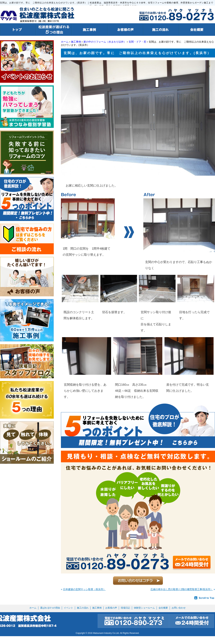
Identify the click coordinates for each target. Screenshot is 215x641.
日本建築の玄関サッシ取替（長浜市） (84, 589)
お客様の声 (111, 607)
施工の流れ (83, 607)
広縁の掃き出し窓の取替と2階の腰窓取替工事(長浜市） (181, 589)
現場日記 (125, 607)
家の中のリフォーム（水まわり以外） (104, 41)
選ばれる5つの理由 (50, 607)
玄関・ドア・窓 (137, 41)
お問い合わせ (179, 607)
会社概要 (163, 607)
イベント (68, 607)
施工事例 (76, 41)
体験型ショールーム (144, 607)
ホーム (64, 41)
